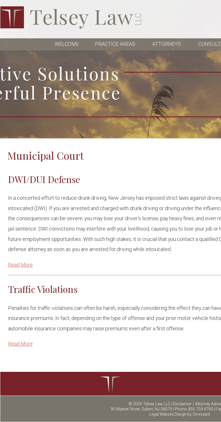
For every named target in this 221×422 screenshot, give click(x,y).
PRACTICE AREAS (115, 44)
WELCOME (67, 44)
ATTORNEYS (167, 44)
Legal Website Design (167, 414)
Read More (20, 265)
